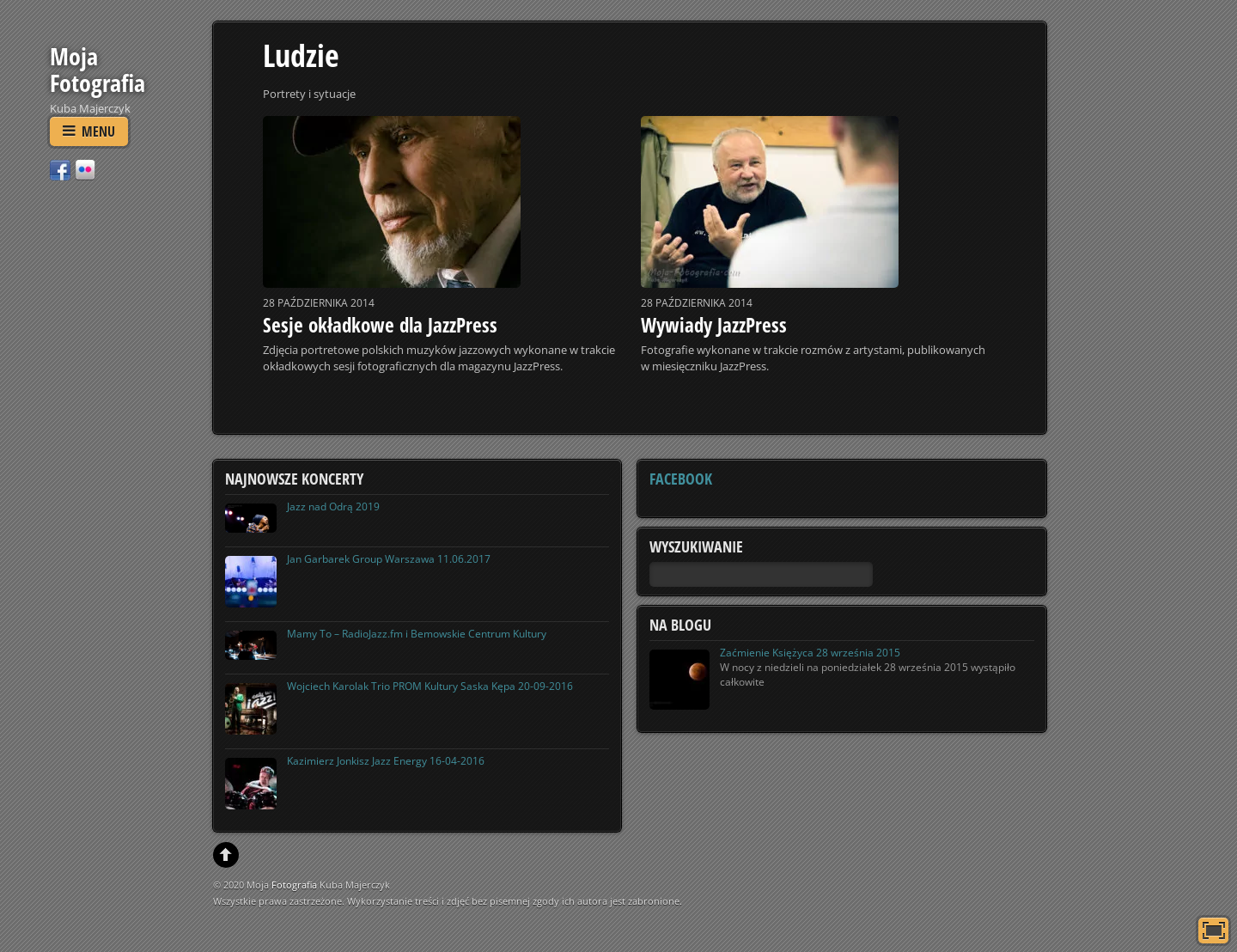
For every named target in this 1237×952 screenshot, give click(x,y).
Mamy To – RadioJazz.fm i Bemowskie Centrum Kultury (416, 633)
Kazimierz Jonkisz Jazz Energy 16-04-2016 (385, 761)
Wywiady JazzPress (714, 325)
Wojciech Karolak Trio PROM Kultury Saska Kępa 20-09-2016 (430, 686)
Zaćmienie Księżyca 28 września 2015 (810, 652)
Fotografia (294, 884)
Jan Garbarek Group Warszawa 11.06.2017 (389, 559)
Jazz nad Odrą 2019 (333, 506)
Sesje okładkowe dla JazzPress (380, 325)
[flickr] (85, 169)
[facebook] (60, 169)
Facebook (680, 478)
